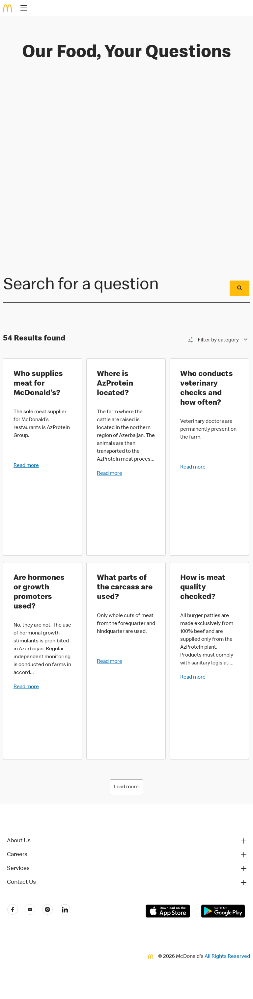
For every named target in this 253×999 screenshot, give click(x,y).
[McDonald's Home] (8, 8)
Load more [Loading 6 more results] (126, 787)
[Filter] (217, 340)
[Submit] (239, 288)
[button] (127, 841)
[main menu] (22, 9)
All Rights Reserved (227, 956)
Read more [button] (26, 466)
